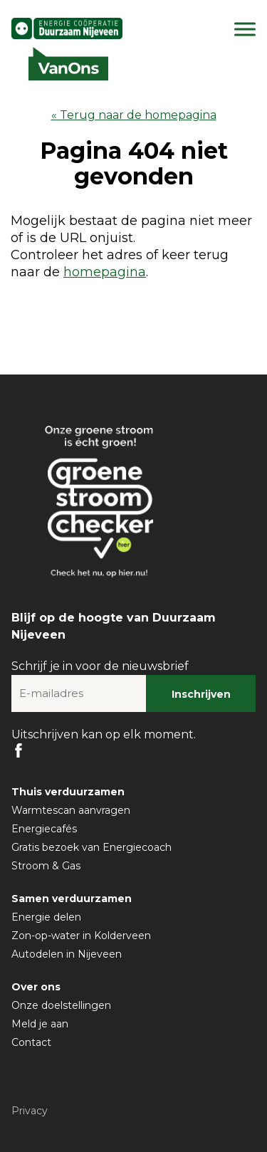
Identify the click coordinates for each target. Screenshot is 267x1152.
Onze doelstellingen (61, 1005)
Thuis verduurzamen (68, 791)
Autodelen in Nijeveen (66, 954)
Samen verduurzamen (71, 898)
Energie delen (46, 917)
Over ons (36, 986)
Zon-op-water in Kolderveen (81, 935)
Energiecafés (44, 828)
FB (18, 750)
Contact (31, 1042)
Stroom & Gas (45, 865)
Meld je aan (39, 1023)
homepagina (104, 272)
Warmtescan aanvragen (70, 810)
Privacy (29, 1110)
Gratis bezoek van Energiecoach (91, 847)
